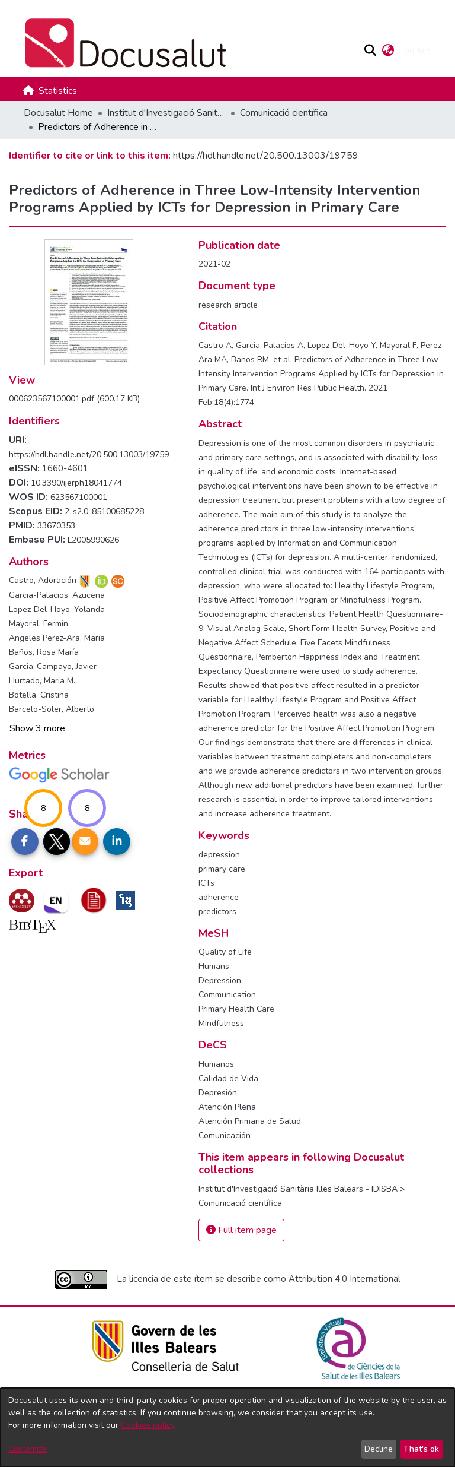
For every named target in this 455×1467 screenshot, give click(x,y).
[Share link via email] (85, 842)
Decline (378, 1449)
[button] (370, 50)
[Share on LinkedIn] (116, 842)
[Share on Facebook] (25, 842)
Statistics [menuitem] (58, 90)
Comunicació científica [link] (284, 112)
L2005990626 (93, 540)
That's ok (421, 1449)
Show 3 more (37, 728)
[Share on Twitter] (57, 842)
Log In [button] (413, 50)
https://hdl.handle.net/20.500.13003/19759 (265, 155)
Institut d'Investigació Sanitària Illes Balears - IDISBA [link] (166, 112)
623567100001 (78, 497)
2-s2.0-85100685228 (104, 511)
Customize (27, 1449)
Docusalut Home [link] (58, 112)
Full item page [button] (241, 1230)
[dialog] (227, 1427)
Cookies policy (147, 1425)
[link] (74, 398)
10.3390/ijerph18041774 (76, 483)
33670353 (56, 525)
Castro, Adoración (42, 580)
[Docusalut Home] (188, 43)
